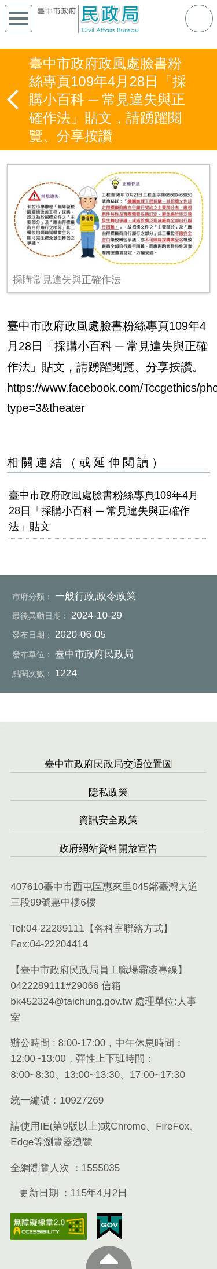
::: (4, 727)
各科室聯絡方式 (128, 928)
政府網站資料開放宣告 (108, 848)
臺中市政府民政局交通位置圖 (108, 764)
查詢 (199, 18)
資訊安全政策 (108, 820)
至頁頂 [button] (109, 1257)
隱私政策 (108, 792)
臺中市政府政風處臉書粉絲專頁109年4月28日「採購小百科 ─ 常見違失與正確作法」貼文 (103, 511)
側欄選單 (18, 18)
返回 (14, 99)
